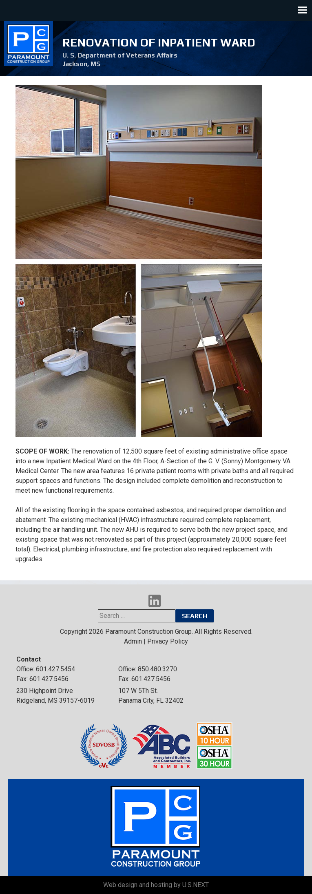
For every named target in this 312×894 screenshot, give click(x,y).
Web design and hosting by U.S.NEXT (156, 885)
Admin (133, 641)
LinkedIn (154, 601)
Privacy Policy (167, 641)
